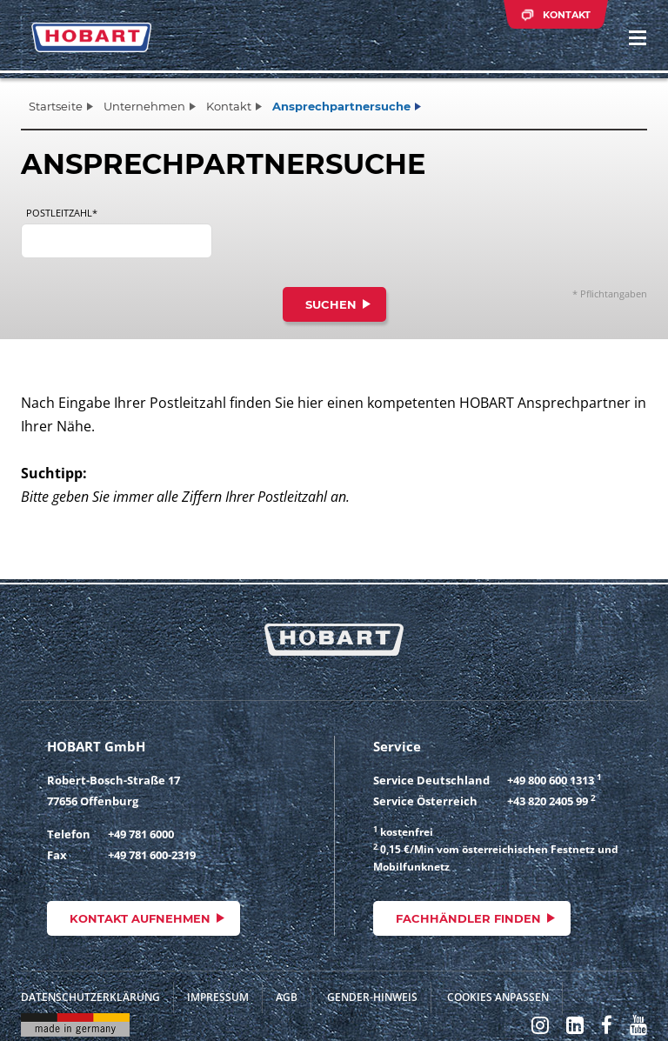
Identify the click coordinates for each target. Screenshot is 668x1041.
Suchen (331, 304)
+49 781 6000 (141, 834)
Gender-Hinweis (372, 997)
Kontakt (228, 106)
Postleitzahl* (61, 213)
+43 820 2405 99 (547, 801)
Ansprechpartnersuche (341, 106)
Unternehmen (144, 106)
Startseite (56, 106)
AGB (286, 997)
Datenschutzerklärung (90, 997)
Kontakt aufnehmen (140, 918)
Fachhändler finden (468, 918)
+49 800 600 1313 (550, 780)
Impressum (218, 997)
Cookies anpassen (498, 997)
